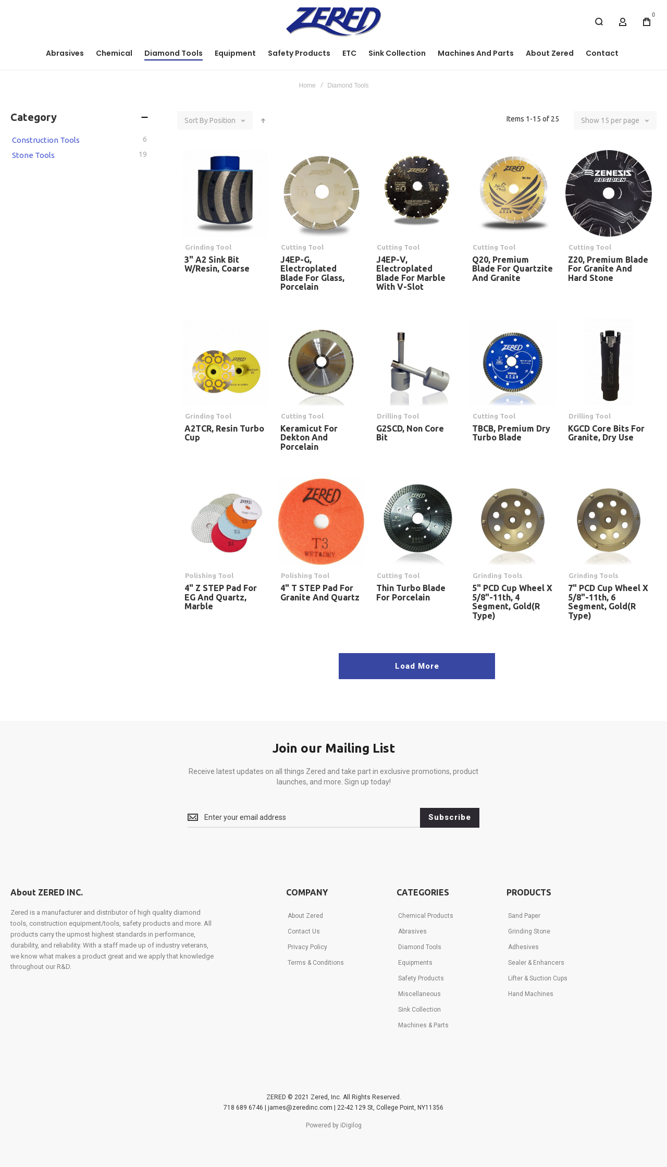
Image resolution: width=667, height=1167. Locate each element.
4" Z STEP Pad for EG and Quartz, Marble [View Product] (225, 521)
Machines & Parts (423, 1025)
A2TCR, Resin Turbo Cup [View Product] (225, 362)
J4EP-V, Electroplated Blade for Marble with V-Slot (411, 273)
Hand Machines (530, 994)
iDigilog (351, 1125)
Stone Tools (33, 155)
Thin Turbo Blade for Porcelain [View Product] (417, 521)
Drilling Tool (398, 416)
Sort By (196, 120)
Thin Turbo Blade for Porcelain (411, 592)
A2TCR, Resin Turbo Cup (224, 433)
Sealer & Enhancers (536, 962)
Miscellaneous (419, 994)
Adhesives (523, 947)
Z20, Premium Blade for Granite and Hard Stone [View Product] (608, 193)
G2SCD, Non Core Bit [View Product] (417, 362)
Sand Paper (524, 915)
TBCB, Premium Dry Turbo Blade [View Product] (513, 362)
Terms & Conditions (316, 962)
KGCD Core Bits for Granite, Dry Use (606, 433)
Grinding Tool (208, 247)
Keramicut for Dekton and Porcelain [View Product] (321, 362)
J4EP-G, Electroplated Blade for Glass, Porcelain (312, 273)
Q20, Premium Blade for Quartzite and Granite (512, 268)
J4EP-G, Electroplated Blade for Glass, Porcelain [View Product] (321, 193)
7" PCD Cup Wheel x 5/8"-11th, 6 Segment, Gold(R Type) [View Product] (608, 521)
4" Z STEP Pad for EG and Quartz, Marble (220, 597)
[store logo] (333, 22)
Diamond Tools (419, 947)
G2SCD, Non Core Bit (410, 433)
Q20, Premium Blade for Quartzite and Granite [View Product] (513, 193)
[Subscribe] (449, 818)
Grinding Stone (529, 931)
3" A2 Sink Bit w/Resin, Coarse (217, 264)
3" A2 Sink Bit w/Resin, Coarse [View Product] (225, 193)
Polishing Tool (209, 575)
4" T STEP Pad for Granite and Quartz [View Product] (321, 521)
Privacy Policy (307, 947)
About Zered (305, 915)
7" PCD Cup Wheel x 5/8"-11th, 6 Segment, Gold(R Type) (608, 601)
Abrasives (412, 931)
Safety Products (421, 978)
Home (307, 85)
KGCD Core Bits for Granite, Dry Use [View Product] (608, 362)
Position (223, 120)
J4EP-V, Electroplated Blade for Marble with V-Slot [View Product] (417, 193)
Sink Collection (419, 1009)
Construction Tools (46, 140)
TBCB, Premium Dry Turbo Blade (511, 433)
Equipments (415, 962)
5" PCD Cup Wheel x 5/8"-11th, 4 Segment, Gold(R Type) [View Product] (513, 521)
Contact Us (304, 931)
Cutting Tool (302, 247)
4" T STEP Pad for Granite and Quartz (320, 592)
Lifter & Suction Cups (537, 978)
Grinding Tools (498, 575)
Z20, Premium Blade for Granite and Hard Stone (608, 268)
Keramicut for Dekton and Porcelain (309, 437)
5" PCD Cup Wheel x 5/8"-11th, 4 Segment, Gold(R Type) (512, 601)
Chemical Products (425, 915)
